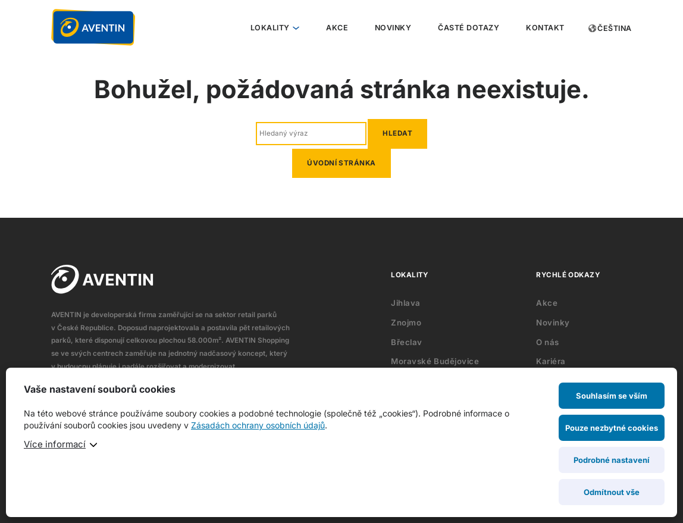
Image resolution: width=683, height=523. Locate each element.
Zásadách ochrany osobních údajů (258, 425)
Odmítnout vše (612, 492)
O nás (547, 342)
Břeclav (406, 342)
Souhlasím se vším (611, 395)
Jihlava (406, 303)
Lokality (270, 27)
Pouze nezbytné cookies (611, 428)
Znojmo (406, 322)
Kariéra (551, 361)
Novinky (393, 27)
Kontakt (545, 27)
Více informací (55, 444)
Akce (337, 27)
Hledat (397, 133)
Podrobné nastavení (612, 460)
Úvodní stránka (341, 163)
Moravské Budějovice (435, 361)
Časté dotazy (468, 27)
